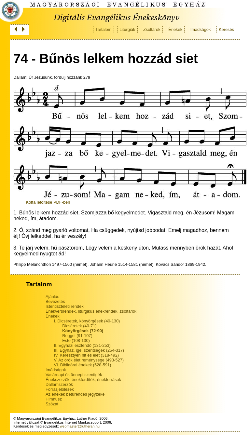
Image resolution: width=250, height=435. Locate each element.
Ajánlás (52, 296)
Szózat (52, 403)
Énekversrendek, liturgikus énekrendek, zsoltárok (91, 311)
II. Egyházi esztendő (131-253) (82, 345)
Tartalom (103, 29)
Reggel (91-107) (77, 335)
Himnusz (54, 399)
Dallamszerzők (59, 384)
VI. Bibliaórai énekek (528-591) (82, 364)
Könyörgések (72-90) (82, 330)
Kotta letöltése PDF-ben (48, 202)
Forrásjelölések (60, 389)
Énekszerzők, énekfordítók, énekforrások (83, 379)
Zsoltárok (151, 29)
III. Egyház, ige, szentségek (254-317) (89, 350)
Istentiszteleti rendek (65, 306)
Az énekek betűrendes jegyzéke (75, 394)
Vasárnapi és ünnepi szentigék (74, 374)
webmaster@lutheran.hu (80, 426)
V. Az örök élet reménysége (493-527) (89, 360)
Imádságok (200, 29)
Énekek (175, 29)
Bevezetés (55, 301)
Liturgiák (127, 29)
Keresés (226, 29)
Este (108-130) (76, 340)
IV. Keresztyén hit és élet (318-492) (86, 355)
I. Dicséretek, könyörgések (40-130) (87, 321)
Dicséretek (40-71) (79, 325)
